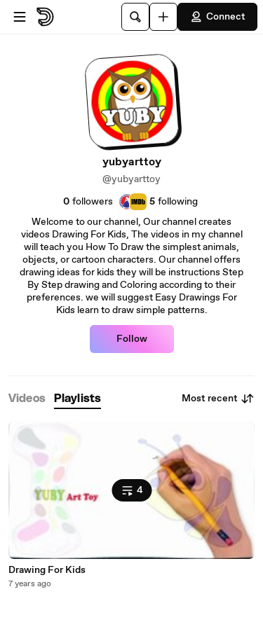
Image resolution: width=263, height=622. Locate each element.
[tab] (27, 399)
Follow (131, 339)
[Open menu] (19, 17)
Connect (217, 17)
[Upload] (163, 17)
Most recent (218, 399)
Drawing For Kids (47, 570)
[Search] (135, 17)
